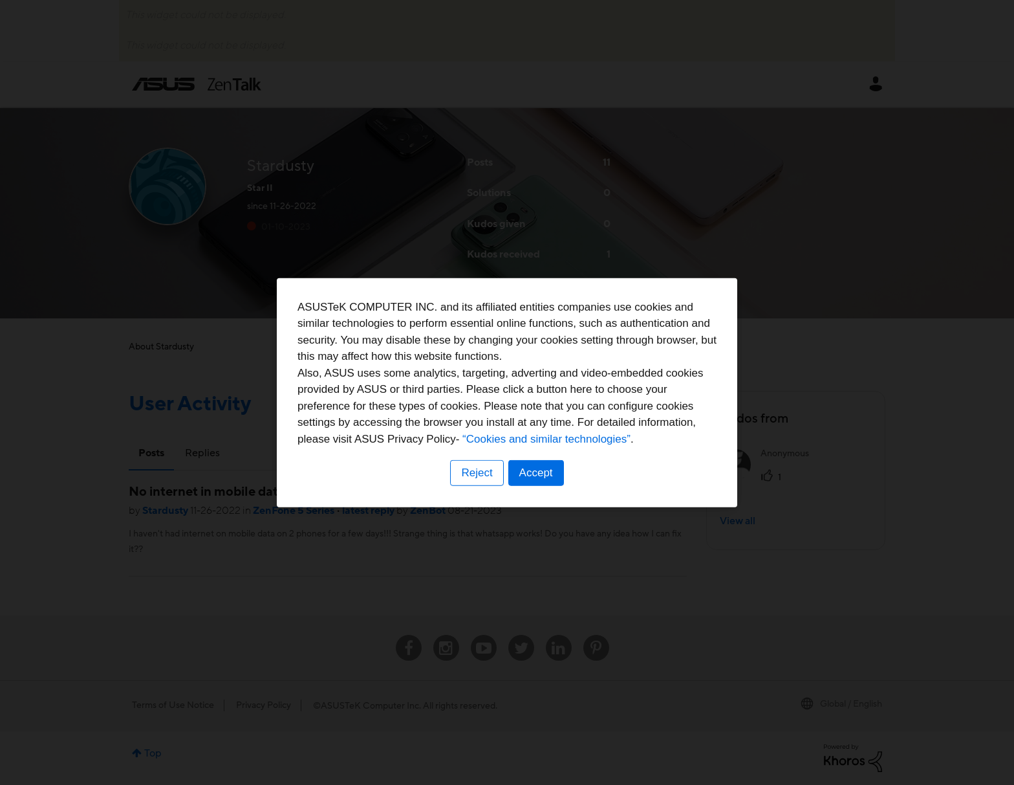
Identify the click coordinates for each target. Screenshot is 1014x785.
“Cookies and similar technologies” (546, 439)
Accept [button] (536, 473)
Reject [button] (476, 473)
